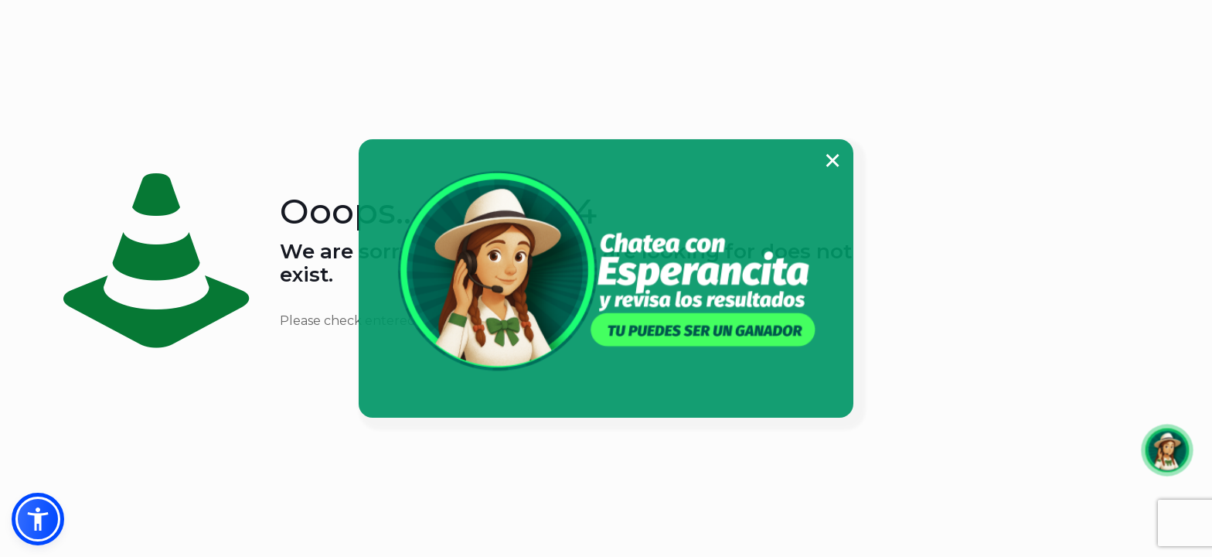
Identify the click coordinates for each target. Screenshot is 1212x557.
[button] (37, 519)
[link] (606, 270)
